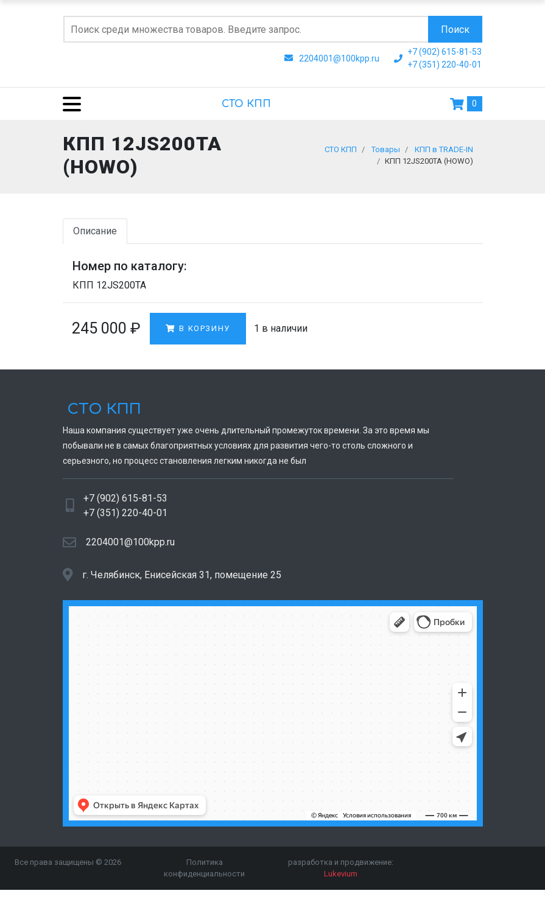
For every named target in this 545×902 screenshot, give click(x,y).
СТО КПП (246, 104)
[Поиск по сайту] (245, 29)
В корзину (198, 333)
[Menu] (67, 104)
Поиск (455, 29)
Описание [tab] (95, 236)
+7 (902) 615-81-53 (125, 503)
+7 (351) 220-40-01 (125, 518)
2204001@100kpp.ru (130, 547)
